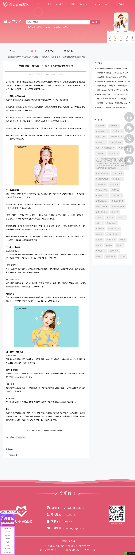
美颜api (98, 245)
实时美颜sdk (123, 148)
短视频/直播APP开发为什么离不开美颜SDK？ (112, 94)
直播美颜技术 (117, 179)
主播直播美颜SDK (116, 137)
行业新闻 (31, 50)
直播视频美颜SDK (118, 206)
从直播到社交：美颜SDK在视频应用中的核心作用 (113, 103)
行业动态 (108, 4)
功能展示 (59, 4)
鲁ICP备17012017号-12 (49, 550)
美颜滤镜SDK (111, 223)
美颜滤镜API (100, 126)
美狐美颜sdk (114, 184)
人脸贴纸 (123, 240)
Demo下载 (96, 4)
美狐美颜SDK (14, 57)
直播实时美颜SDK (102, 173)
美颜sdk (98, 256)
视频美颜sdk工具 (101, 195)
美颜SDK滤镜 (100, 137)
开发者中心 (83, 4)
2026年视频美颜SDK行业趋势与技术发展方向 (112, 77)
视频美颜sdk (114, 251)
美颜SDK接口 (113, 126)
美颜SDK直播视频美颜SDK (105, 148)
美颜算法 (119, 245)
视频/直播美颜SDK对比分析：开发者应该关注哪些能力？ (116, 86)
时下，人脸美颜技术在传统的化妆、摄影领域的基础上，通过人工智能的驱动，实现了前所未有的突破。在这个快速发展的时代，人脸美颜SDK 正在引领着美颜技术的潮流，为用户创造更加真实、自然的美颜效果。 (111, 163)
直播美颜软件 (110, 256)
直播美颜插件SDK (102, 131)
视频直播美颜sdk (115, 142)
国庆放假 (99, 234)
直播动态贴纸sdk (101, 201)
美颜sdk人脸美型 (101, 190)
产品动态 (50, 50)
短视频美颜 (100, 229)
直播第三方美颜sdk (113, 234)
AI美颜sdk (115, 190)
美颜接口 (109, 245)
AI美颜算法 (121, 217)
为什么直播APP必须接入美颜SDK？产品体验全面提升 (115, 99)
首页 (50, 4)
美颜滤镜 (99, 240)
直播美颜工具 (100, 251)
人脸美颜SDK (100, 184)
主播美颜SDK (117, 131)
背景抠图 (115, 212)
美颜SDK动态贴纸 (102, 179)
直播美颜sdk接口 (101, 212)
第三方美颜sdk (117, 195)
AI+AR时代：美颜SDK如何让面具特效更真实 (112, 107)
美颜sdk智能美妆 (117, 201)
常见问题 (68, 50)
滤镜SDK (99, 223)
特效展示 (71, 4)
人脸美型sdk (100, 153)
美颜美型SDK (117, 173)
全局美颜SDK (100, 142)
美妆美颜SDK (113, 153)
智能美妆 (110, 217)
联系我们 (120, 4)
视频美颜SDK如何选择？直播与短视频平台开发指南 (114, 73)
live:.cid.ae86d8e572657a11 (73, 508)
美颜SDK (21, 437)
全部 (12, 50)
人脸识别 (99, 217)
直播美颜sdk (111, 240)
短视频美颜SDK (113, 229)
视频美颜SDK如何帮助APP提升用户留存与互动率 (113, 81)
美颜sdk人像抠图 (101, 206)
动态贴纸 (123, 256)
